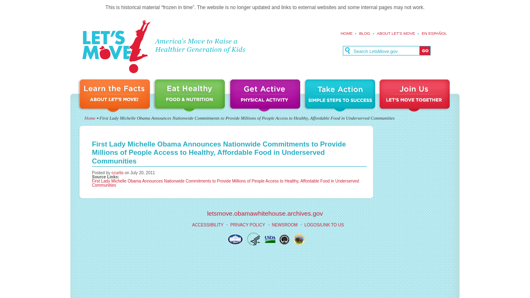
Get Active (266, 96)
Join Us (415, 96)
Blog (364, 33)
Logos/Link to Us (324, 225)
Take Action (341, 96)
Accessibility (208, 225)
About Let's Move (396, 33)
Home (347, 33)
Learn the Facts (116, 96)
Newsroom (285, 225)
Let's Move (116, 47)
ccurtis (117, 173)
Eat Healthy (191, 96)
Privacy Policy (247, 225)
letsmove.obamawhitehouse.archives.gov (265, 213)
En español (434, 33)
